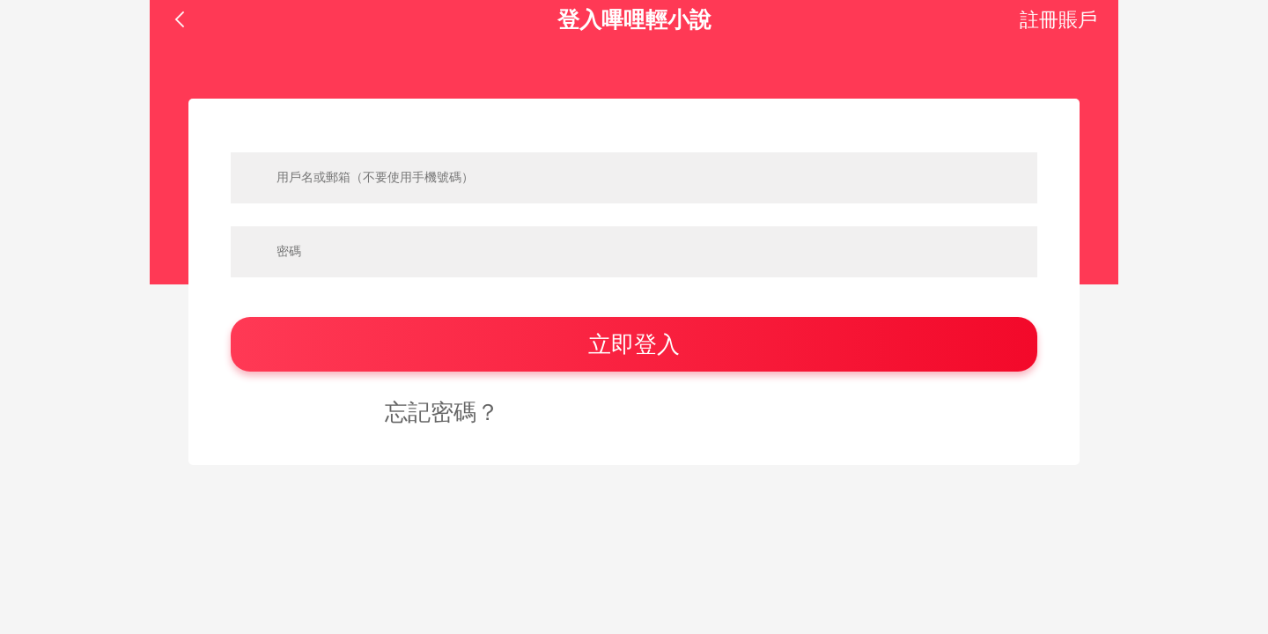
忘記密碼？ (442, 412)
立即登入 (634, 344)
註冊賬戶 (1058, 20)
